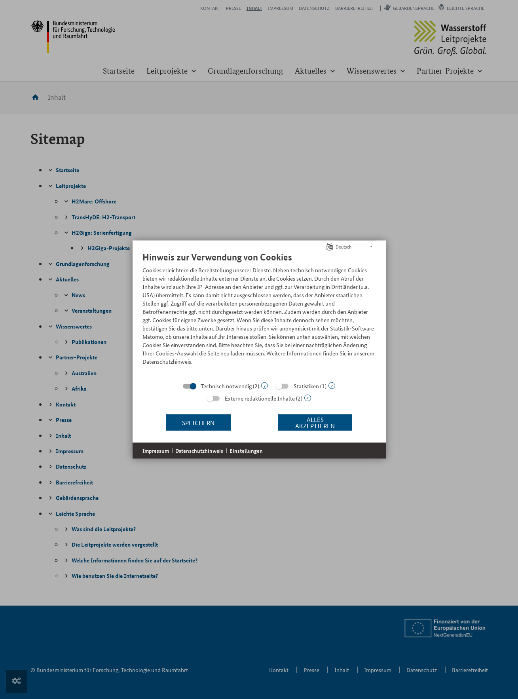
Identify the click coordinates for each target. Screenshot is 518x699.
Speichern (198, 422)
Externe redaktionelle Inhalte (260, 398)
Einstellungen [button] (246, 450)
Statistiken (306, 386)
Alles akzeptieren (315, 422)
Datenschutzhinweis (199, 450)
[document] (259, 314)
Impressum (155, 450)
